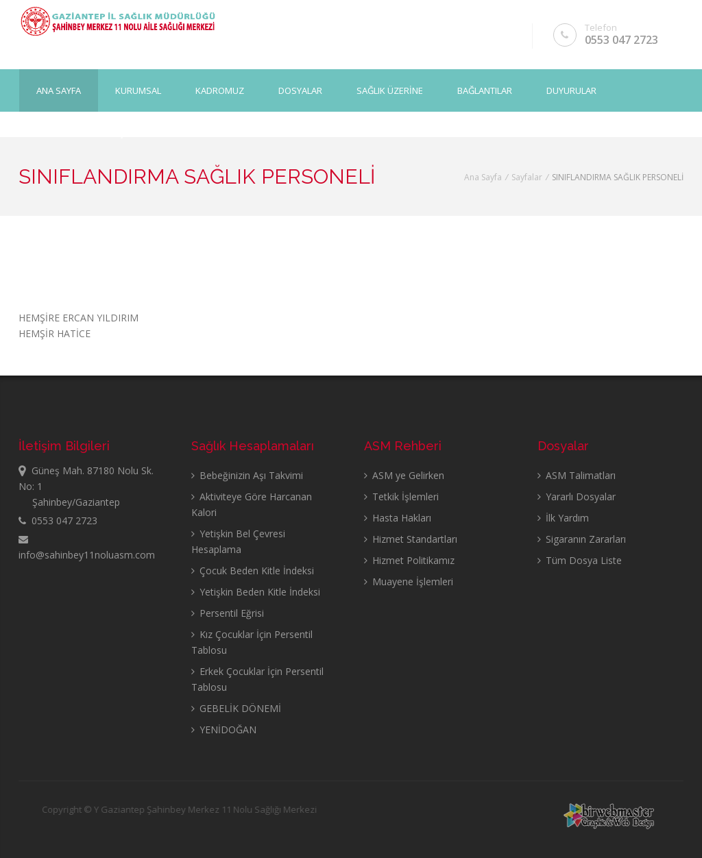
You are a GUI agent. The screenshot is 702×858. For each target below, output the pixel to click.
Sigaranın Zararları (581, 539)
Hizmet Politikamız (409, 560)
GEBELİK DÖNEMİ (236, 708)
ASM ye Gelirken (404, 475)
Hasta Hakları (397, 517)
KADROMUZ (219, 90)
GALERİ (51, 132)
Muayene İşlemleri (408, 581)
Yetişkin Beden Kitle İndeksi (255, 591)
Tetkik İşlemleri (401, 496)
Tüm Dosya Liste (579, 560)
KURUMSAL (138, 90)
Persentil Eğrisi (227, 613)
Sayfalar (526, 177)
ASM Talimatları (576, 475)
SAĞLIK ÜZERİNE (389, 90)
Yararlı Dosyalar (576, 496)
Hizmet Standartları (410, 539)
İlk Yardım (563, 517)
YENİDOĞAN (223, 729)
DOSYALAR (300, 90)
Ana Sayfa (58, 90)
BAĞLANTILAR (484, 90)
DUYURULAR (571, 90)
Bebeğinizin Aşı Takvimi (247, 475)
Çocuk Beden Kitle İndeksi (252, 570)
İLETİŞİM (117, 132)
